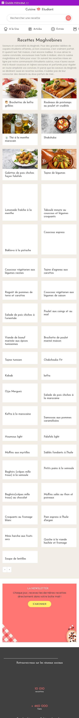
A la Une (11, 29)
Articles (35, 29)
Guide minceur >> (17, 3)
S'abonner (39, 604)
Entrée (57, 29)
